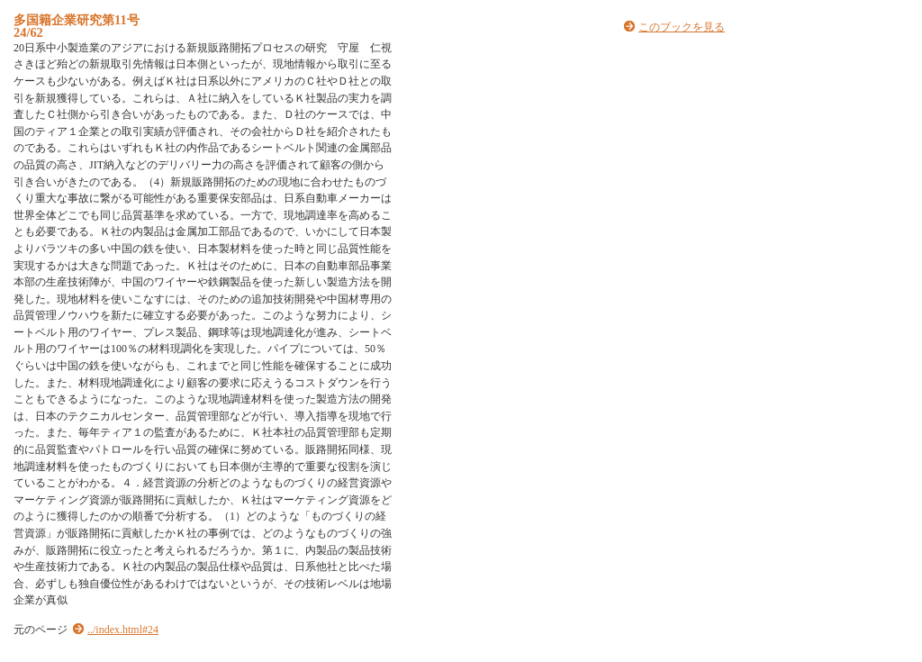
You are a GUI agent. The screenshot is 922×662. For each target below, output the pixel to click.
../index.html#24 (122, 629)
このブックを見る (681, 27)
